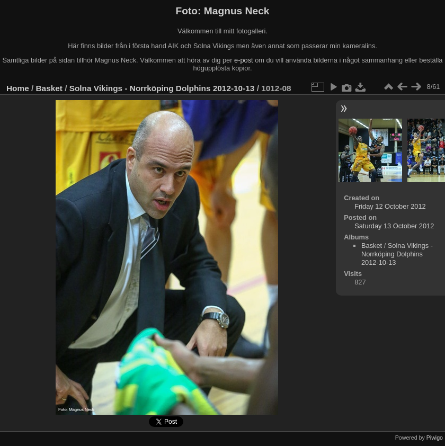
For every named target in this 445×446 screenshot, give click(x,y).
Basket (49, 88)
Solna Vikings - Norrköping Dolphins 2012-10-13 (162, 88)
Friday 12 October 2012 (389, 206)
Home (17, 88)
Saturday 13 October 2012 (394, 226)
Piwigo (434, 437)
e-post (243, 60)
